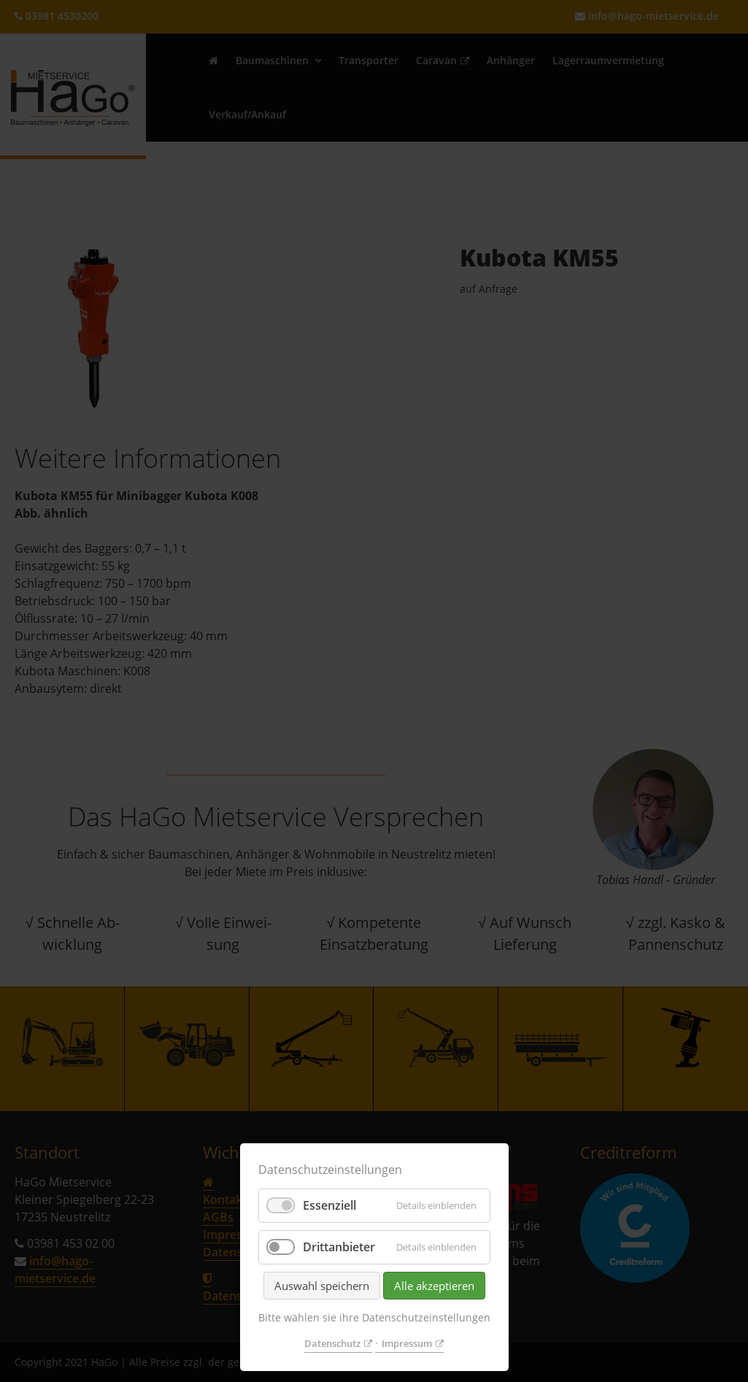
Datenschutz (332, 1343)
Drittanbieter (339, 1247)
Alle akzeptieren (434, 1285)
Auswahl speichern (321, 1285)
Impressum (407, 1343)
